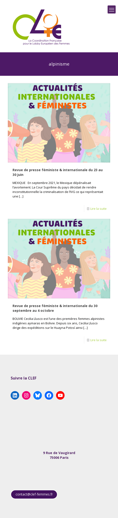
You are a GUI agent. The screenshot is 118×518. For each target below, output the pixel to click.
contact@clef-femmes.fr (34, 494)
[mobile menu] (112, 9)
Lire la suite (98, 208)
